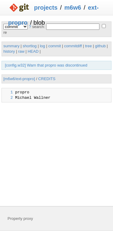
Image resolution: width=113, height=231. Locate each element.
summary (11, 46)
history (9, 51)
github (100, 46)
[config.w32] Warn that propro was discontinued (46, 65)
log (42, 46)
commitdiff (73, 46)
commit (54, 46)
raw (21, 51)
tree (88, 46)
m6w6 (72, 7)
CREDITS (46, 78)
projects (46, 7)
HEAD (33, 51)
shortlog (29, 46)
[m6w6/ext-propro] (19, 78)
